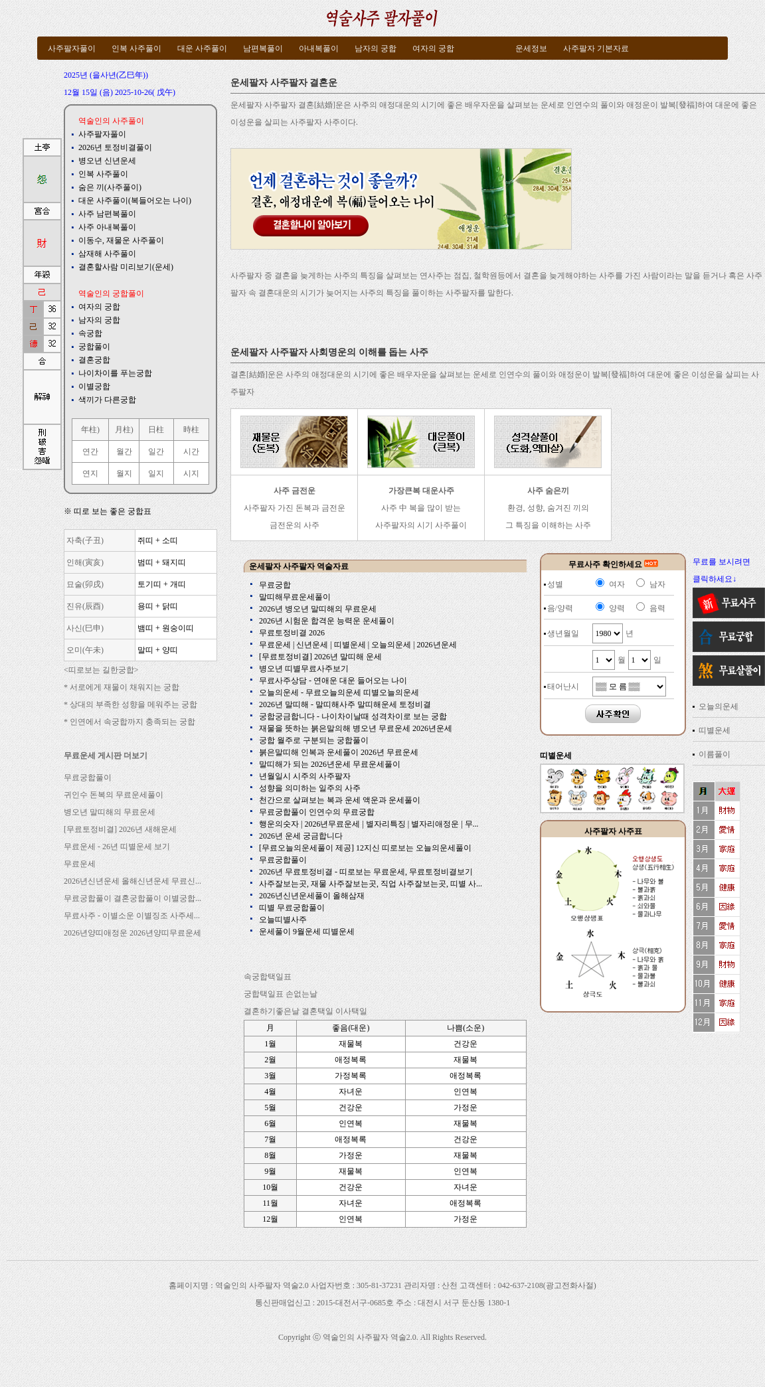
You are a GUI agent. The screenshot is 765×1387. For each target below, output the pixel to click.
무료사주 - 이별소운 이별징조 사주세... (132, 915)
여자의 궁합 (99, 306)
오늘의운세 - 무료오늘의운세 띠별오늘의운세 (339, 692)
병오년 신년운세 (107, 160)
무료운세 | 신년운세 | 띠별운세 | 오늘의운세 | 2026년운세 (358, 644)
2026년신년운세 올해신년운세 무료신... (132, 881)
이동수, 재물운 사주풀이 (121, 240)
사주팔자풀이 (102, 134)
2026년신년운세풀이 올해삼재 (312, 895)
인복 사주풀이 (103, 174)
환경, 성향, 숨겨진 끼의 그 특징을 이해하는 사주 (548, 508)
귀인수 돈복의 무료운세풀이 (113, 794)
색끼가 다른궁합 (107, 399)
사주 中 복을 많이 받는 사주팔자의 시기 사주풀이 (421, 508)
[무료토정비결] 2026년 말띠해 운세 (320, 656)
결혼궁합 (94, 360)
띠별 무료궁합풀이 (292, 907)
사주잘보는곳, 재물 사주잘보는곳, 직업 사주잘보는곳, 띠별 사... (370, 883)
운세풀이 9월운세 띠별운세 (307, 931)
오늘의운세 (718, 706)
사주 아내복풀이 (107, 227)
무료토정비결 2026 (292, 632)
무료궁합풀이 (88, 777)
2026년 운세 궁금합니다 (301, 836)
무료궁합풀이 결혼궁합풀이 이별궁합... (132, 898)
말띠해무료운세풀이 (295, 597)
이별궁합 (94, 386)
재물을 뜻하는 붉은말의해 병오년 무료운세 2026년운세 (355, 728)
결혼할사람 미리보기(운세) (125, 267)
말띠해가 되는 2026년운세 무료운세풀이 (329, 764)
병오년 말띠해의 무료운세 (109, 812)
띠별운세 (714, 730)
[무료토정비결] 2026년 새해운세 (120, 829)
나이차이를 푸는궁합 (115, 373)
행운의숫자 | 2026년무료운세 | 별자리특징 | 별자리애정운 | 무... (369, 824)
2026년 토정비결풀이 (115, 147)
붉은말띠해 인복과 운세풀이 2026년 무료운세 (338, 752)
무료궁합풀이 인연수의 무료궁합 (317, 812)
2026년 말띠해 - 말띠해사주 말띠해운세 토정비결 (345, 704)
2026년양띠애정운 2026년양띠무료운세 (132, 933)
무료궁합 (275, 585)
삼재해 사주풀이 (107, 253)
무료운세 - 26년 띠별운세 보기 (117, 846)
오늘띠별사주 (283, 919)
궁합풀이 (94, 346)
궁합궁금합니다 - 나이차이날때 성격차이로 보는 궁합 (353, 716)
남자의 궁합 (99, 320)
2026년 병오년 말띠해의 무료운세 (318, 608)
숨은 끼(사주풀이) (109, 187)
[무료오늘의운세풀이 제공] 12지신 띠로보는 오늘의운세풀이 (365, 848)
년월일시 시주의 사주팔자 (305, 776)
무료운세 (80, 863)
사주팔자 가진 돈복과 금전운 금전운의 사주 (294, 508)
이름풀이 (714, 754)
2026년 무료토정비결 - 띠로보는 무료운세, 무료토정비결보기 (366, 871)
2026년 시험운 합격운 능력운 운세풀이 (326, 620)
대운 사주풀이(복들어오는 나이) (134, 200)
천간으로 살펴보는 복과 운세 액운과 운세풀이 (339, 800)
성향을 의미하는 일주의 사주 (310, 788)
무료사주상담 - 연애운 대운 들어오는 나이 (333, 680)
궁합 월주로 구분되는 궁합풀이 (314, 740)
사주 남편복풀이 (107, 213)
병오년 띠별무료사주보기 (304, 668)
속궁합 (90, 333)
